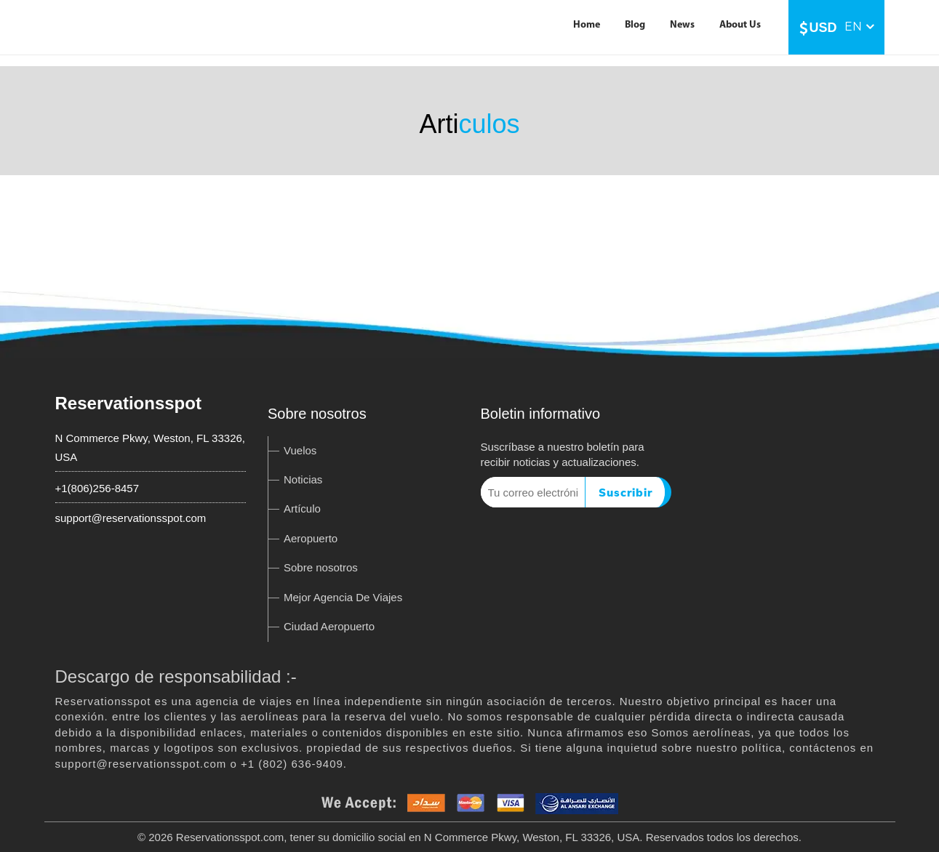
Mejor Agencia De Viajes (343, 597)
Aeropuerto (310, 538)
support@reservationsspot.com (131, 518)
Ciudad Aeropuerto (329, 626)
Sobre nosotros (321, 567)
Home (586, 25)
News (682, 25)
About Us (740, 25)
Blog (635, 25)
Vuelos (300, 450)
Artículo (302, 508)
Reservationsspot (128, 403)
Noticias (303, 479)
